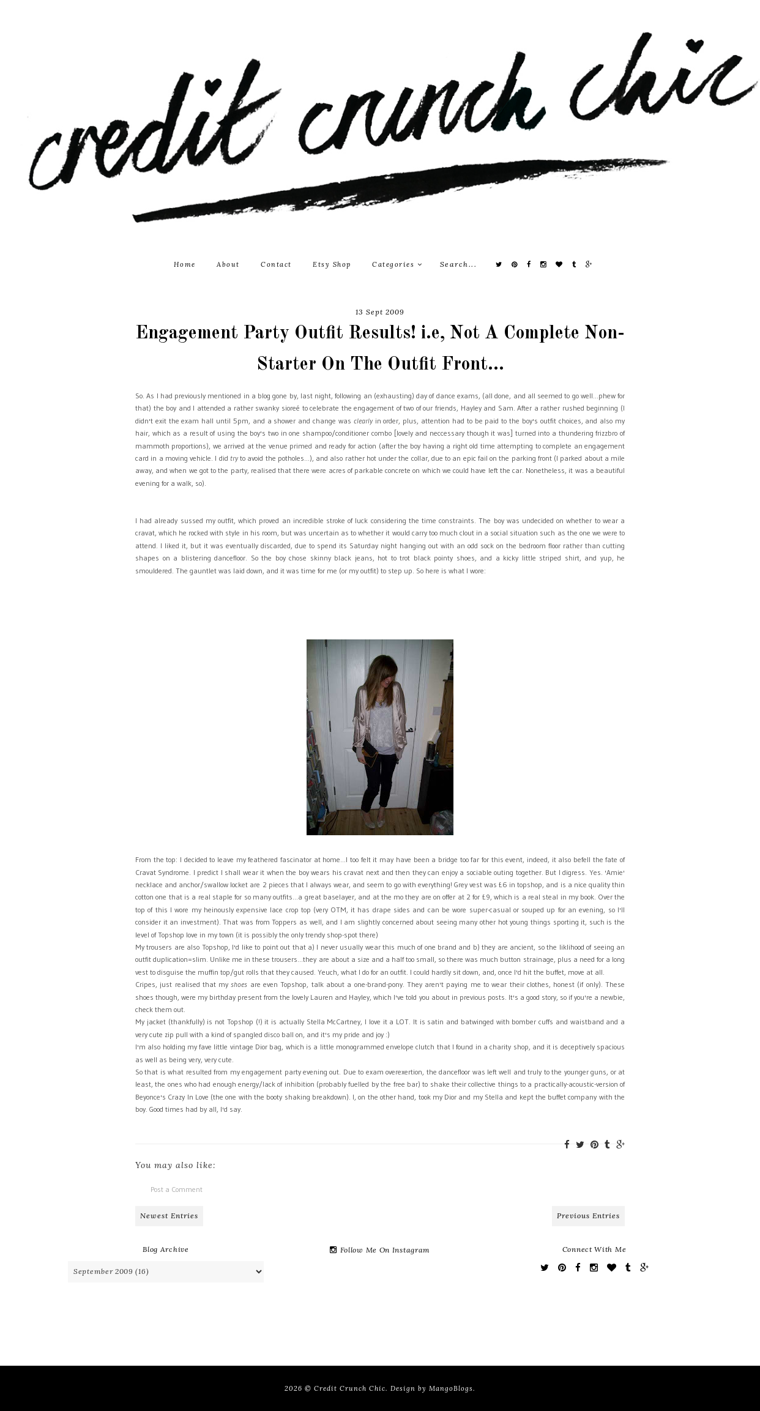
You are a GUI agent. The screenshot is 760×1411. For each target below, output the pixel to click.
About (228, 264)
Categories (397, 264)
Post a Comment (177, 1189)
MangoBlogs (451, 1388)
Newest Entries (169, 1215)
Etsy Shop (332, 264)
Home (185, 264)
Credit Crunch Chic (350, 1388)
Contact (276, 264)
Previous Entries (588, 1215)
